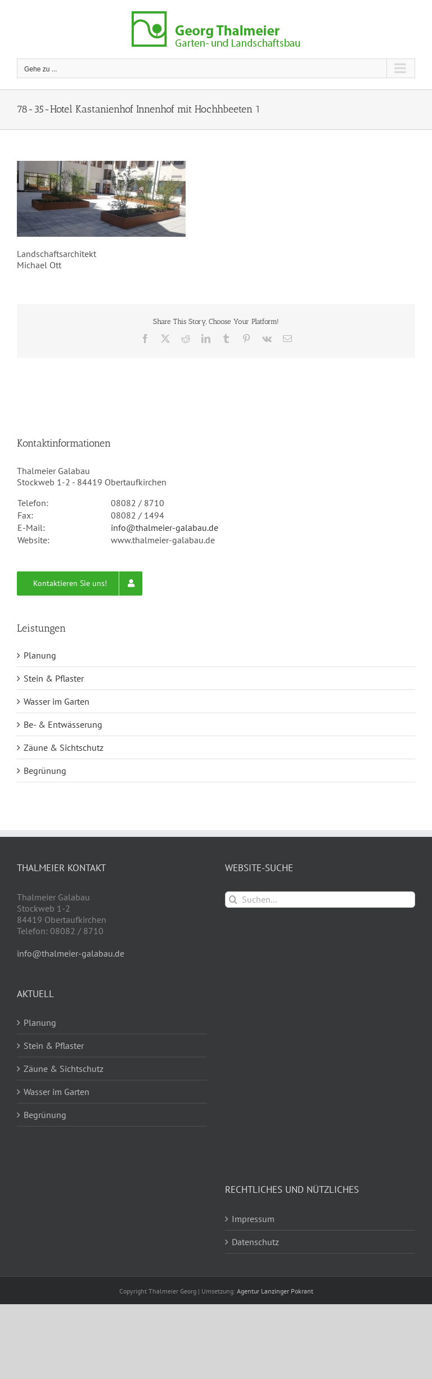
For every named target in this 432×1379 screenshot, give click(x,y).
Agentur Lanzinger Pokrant (275, 1291)
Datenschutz (255, 1241)
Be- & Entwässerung (63, 724)
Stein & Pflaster (54, 678)
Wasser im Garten (56, 701)
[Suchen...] (320, 899)
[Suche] (233, 899)
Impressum (253, 1218)
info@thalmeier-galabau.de (164, 527)
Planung (40, 655)
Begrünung (45, 770)
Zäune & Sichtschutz (64, 747)
